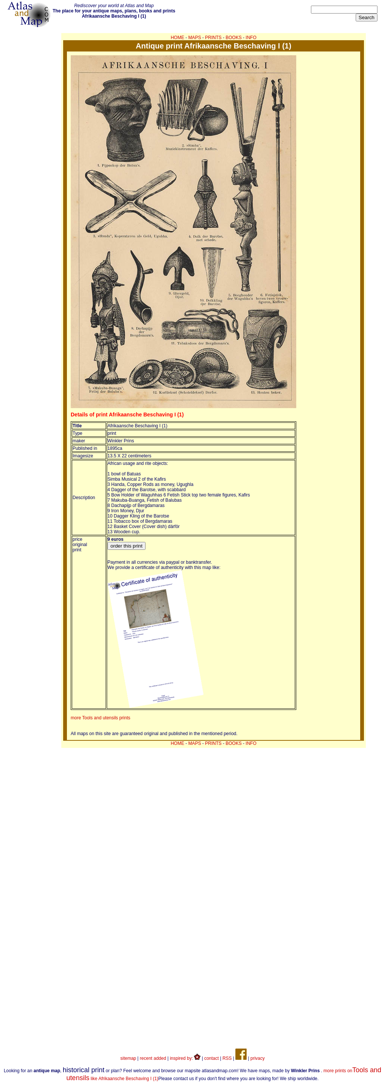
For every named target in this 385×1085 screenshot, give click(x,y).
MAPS (194, 37)
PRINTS (213, 37)
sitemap (128, 1058)
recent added (153, 1058)
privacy (257, 1058)
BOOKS (234, 37)
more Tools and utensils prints (100, 717)
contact (211, 1058)
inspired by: (185, 1058)
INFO (251, 37)
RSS (227, 1058)
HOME (177, 37)
